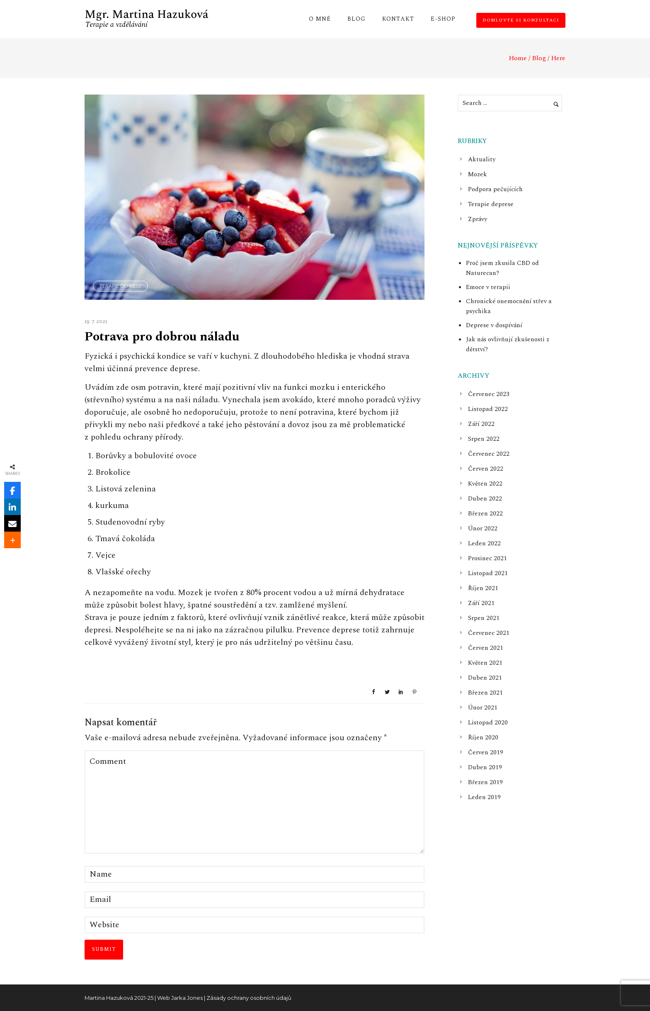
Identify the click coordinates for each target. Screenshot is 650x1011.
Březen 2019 (485, 782)
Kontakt (398, 19)
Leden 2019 (484, 797)
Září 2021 (481, 603)
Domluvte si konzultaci (521, 20)
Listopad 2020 (488, 722)
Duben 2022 (485, 498)
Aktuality (481, 159)
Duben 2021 (485, 678)
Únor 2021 (482, 707)
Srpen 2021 (484, 618)
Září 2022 (481, 424)
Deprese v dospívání (494, 325)
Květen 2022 (485, 483)
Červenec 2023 (488, 394)
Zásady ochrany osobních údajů (248, 997)
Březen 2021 (485, 692)
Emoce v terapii (488, 287)
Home (518, 58)
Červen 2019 (485, 752)
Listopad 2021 (488, 573)
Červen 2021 (485, 648)
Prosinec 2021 (487, 558)
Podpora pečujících (495, 189)
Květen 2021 (485, 663)
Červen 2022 (485, 469)
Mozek (477, 174)
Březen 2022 (485, 513)
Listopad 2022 (488, 409)
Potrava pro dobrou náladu (162, 336)
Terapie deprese (120, 286)
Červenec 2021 (488, 633)
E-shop (443, 19)
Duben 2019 (485, 767)
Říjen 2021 (483, 588)
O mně (320, 19)
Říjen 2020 (483, 737)
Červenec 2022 (488, 454)
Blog (356, 19)
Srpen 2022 (484, 439)
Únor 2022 (482, 528)
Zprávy (477, 219)
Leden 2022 (484, 543)
